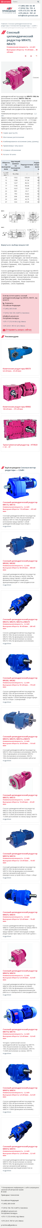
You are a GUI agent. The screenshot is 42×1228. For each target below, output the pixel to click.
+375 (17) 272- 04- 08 (27, 10)
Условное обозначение (12, 150)
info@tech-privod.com (28, 15)
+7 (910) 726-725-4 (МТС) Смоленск (16, 313)
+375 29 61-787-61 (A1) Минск (14, 326)
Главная (4, 24)
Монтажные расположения (13, 137)
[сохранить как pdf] (36, 56)
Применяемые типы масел (13, 146)
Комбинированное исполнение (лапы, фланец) (21, 141)
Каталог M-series (9, 154)
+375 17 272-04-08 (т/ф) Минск (14, 321)
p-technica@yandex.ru (9, 1225)
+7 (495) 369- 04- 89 (26, 6)
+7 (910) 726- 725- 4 (26, 8)
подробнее (7, 526)
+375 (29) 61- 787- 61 (27, 13)
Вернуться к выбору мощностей (15, 245)
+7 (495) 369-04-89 (10, 309)
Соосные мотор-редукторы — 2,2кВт (23, 26)
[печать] (31, 56)
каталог (5, 2)
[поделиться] (25, 56)
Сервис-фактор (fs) (10, 133)
